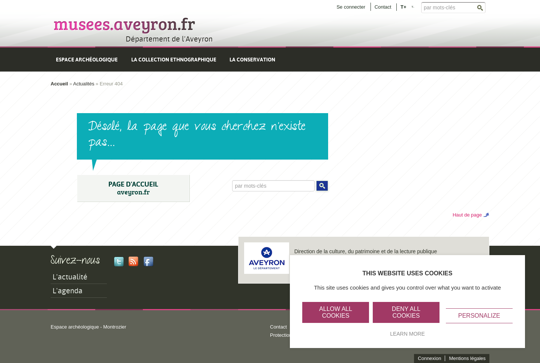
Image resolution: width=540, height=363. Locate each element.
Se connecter (350, 7)
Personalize (479, 315)
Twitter (119, 261)
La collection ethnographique (173, 60)
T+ (403, 6)
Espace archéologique (87, 60)
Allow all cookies (335, 312)
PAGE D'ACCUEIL (133, 188)
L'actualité (69, 276)
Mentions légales (467, 358)
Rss (133, 261)
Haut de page (467, 215)
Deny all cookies (406, 312)
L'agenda (67, 290)
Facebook (148, 261)
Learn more (407, 334)
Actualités (83, 84)
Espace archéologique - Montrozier (88, 327)
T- (412, 7)
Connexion (429, 358)
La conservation (252, 60)
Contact (383, 7)
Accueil (59, 84)
